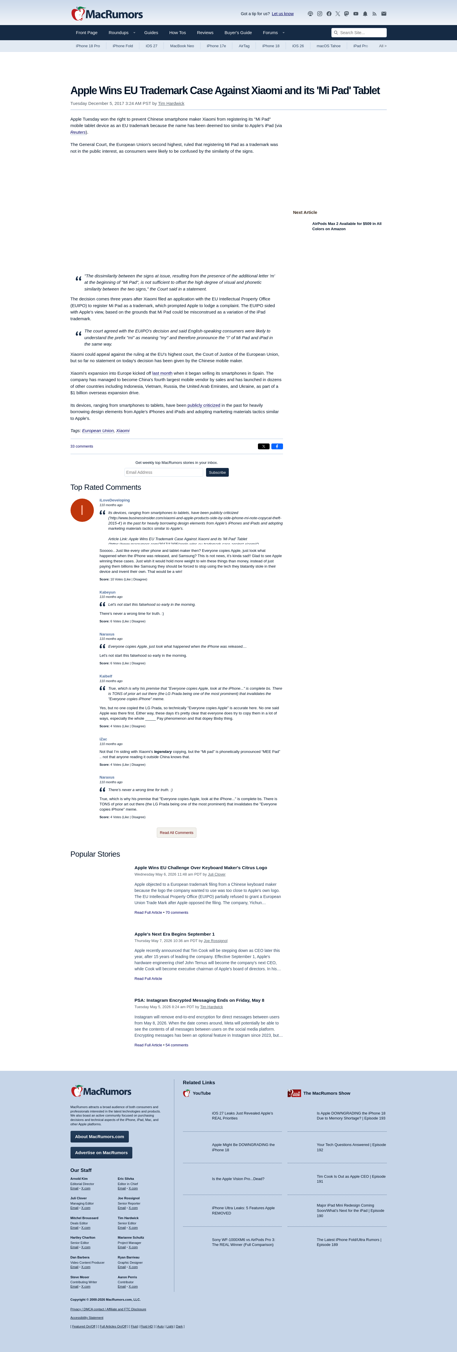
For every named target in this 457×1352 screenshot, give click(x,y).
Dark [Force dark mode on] (179, 1326)
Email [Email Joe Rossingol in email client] (122, 1206)
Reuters (78, 132)
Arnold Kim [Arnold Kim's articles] (79, 1177)
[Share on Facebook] (277, 446)
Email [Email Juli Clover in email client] (75, 1206)
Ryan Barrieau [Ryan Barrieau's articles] (129, 1256)
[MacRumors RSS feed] (374, 14)
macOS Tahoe (329, 46)
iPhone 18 (271, 46)
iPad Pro (361, 46)
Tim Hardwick (171, 103)
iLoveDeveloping (115, 500)
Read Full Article (148, 912)
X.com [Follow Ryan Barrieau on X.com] (133, 1265)
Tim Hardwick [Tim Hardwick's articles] (128, 1216)
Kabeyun (108, 592)
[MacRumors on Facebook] (329, 14)
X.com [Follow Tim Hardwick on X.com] (133, 1226)
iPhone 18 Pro (88, 46)
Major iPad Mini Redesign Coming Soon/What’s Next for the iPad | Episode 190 (350, 1209)
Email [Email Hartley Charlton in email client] (75, 1245)
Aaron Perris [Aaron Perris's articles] (127, 1275)
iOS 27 (151, 46)
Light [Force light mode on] (169, 1326)
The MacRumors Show (326, 1091)
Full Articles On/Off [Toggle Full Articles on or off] (113, 1326)
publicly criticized (203, 405)
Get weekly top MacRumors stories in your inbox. (177, 462)
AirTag (244, 46)
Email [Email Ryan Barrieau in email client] (122, 1265)
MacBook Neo (182, 46)
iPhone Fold (123, 46)
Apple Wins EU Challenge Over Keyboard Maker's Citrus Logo (208, 867)
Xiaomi (123, 430)
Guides (151, 32)
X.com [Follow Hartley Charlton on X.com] (85, 1245)
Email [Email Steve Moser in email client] (75, 1285)
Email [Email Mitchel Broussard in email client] (75, 1226)
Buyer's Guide (238, 32)
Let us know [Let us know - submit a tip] (283, 13)
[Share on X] (264, 446)
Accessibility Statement (87, 1317)
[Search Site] (359, 32)
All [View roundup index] (383, 46)
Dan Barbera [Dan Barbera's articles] (80, 1256)
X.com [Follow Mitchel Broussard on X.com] (85, 1226)
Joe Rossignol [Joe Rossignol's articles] (129, 1196)
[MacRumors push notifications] (365, 14)
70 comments (177, 912)
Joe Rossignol (216, 941)
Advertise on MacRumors (101, 1151)
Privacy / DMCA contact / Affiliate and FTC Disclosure (108, 1309)
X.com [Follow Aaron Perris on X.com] (133, 1285)
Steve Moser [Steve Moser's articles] (80, 1275)
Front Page (87, 32)
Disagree (139, 579)
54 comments (177, 1045)
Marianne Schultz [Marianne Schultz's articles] (131, 1236)
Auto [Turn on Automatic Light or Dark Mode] (160, 1326)
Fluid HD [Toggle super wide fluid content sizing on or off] (146, 1326)
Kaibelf (106, 676)
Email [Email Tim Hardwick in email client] (122, 1226)
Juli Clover (217, 874)
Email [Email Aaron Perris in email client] (122, 1285)
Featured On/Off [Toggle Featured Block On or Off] (83, 1326)
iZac (103, 739)
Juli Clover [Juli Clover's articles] (79, 1196)
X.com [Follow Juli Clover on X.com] (85, 1206)
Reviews (205, 32)
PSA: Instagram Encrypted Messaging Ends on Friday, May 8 (206, 1000)
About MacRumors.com (99, 1135)
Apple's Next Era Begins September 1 (179, 934)
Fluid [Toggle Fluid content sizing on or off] (134, 1326)
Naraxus (107, 634)
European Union (98, 430)
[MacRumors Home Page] (107, 14)
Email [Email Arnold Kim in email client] (75, 1186)
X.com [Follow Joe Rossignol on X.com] (133, 1206)
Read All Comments (177, 832)
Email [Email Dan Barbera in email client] (75, 1265)
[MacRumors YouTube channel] (356, 14)
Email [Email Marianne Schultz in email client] (122, 1245)
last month (162, 373)
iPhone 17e (216, 46)
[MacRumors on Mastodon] (346, 14)
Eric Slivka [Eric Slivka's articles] (126, 1177)
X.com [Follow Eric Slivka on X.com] (133, 1186)
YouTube (202, 1091)
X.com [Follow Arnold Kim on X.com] (85, 1186)
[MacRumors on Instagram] (320, 14)
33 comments (82, 446)
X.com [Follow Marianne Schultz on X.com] (133, 1245)
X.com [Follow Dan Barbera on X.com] (85, 1265)
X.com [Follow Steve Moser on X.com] (85, 1285)
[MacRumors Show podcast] (310, 14)
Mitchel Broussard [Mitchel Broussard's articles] (85, 1216)
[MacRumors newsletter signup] (384, 14)
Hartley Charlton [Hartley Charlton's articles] (83, 1236)
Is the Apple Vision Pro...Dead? (238, 1177)
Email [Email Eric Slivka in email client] (122, 1186)
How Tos (177, 32)
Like (128, 579)
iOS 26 (298, 46)
